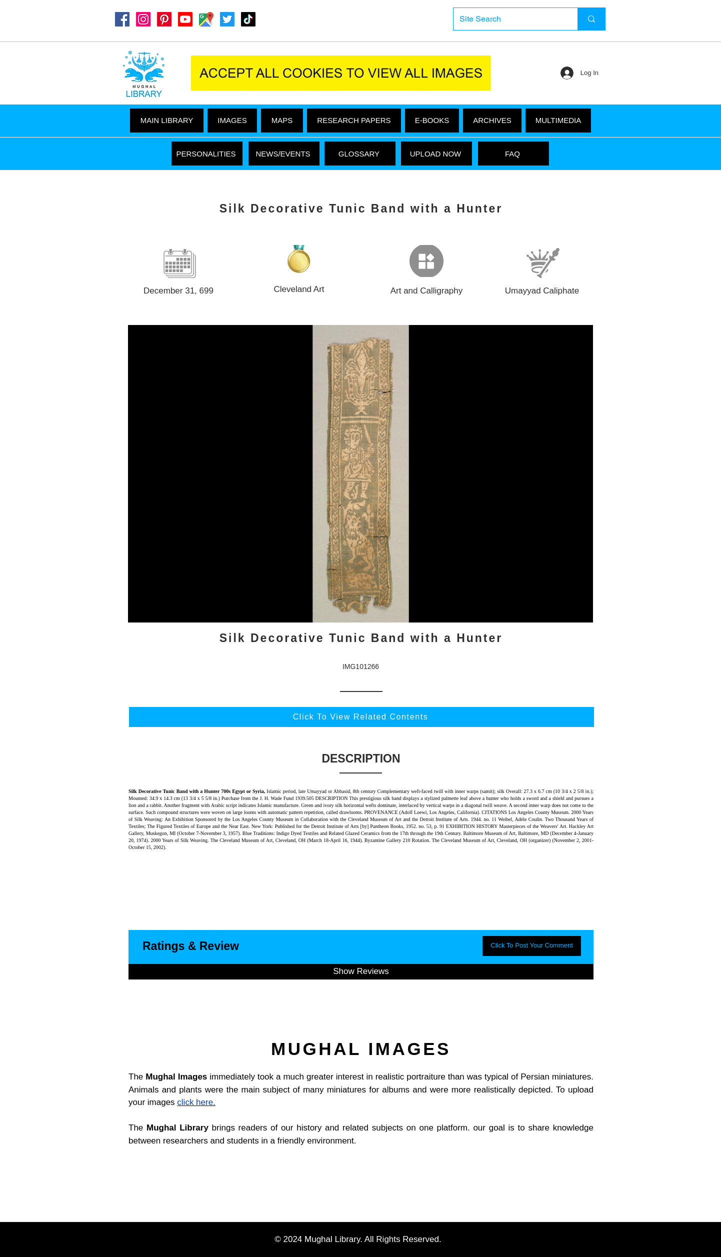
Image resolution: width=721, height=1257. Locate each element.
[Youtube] (185, 19)
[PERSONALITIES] (207, 154)
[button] (558, 120)
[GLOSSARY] (360, 154)
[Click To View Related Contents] (361, 717)
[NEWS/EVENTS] (284, 154)
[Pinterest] (164, 19)
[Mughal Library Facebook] (122, 19)
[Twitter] (227, 19)
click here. (196, 1102)
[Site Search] (508, 19)
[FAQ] (513, 154)
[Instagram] (143, 19)
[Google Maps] (206, 19)
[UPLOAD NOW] (436, 154)
